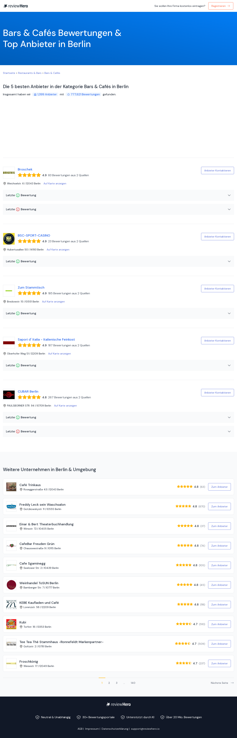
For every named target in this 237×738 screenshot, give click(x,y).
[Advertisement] (118, 130)
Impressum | (92, 728)
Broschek (25, 169)
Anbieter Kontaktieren (217, 170)
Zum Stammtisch (31, 287)
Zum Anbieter (219, 486)
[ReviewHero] (118, 704)
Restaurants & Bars (29, 73)
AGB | (81, 728)
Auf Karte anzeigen (55, 183)
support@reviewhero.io (145, 728)
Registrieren (220, 6)
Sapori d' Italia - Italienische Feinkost (46, 339)
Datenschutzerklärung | (116, 728)
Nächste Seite (222, 683)
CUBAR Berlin (28, 391)
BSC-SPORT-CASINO (34, 235)
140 (133, 683)
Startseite (9, 73)
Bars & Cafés (52, 73)
